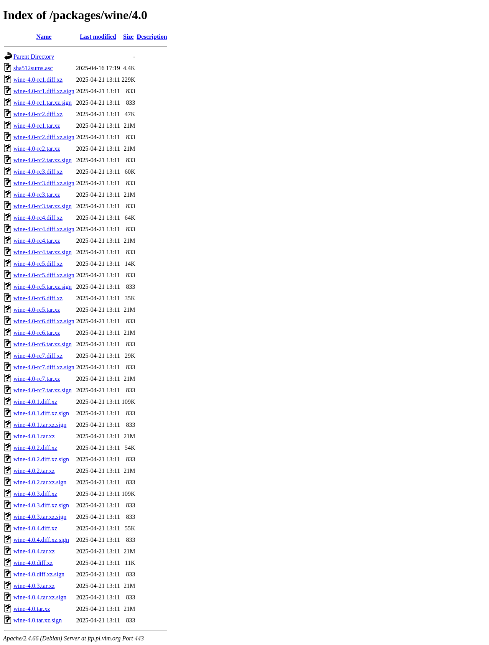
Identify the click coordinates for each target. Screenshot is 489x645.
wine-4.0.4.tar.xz (34, 551)
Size (128, 36)
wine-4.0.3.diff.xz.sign (41, 505)
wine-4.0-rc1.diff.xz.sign (43, 91)
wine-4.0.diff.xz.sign (38, 574)
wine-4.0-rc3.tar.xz (36, 194)
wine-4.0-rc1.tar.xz (36, 125)
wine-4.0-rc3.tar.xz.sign (42, 206)
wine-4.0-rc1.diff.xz (38, 79)
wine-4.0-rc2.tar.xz (36, 148)
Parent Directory (33, 56)
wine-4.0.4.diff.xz (35, 528)
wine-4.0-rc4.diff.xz (38, 217)
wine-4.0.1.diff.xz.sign (41, 413)
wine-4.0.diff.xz (33, 562)
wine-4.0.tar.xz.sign (37, 620)
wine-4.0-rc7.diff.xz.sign (43, 367)
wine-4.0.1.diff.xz (35, 401)
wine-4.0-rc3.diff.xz (38, 171)
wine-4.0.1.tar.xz (34, 436)
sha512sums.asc (33, 68)
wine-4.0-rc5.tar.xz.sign (42, 286)
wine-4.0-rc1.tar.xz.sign (42, 102)
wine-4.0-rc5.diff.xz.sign (43, 275)
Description (152, 36)
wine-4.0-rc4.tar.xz (36, 240)
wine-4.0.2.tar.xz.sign (39, 482)
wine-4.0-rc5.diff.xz (38, 263)
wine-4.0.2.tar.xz (34, 470)
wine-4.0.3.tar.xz (34, 585)
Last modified (98, 36)
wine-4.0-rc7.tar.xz (36, 378)
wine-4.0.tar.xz (31, 609)
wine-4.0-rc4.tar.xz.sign (42, 252)
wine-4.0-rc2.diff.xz (38, 114)
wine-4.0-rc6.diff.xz (38, 298)
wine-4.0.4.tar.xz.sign (39, 597)
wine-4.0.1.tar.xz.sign (39, 424)
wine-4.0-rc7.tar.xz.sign (42, 390)
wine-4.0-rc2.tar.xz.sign (42, 160)
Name (43, 36)
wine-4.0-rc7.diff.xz (38, 355)
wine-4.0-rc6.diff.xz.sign (43, 321)
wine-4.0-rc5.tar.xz (36, 309)
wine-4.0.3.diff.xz (35, 493)
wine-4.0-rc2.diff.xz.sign (43, 137)
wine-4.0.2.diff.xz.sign (41, 459)
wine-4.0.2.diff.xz (35, 447)
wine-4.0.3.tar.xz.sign (39, 516)
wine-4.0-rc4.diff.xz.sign (43, 229)
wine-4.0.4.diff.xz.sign (41, 539)
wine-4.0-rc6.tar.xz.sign (42, 344)
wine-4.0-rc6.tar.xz (36, 332)
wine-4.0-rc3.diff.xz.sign (43, 183)
